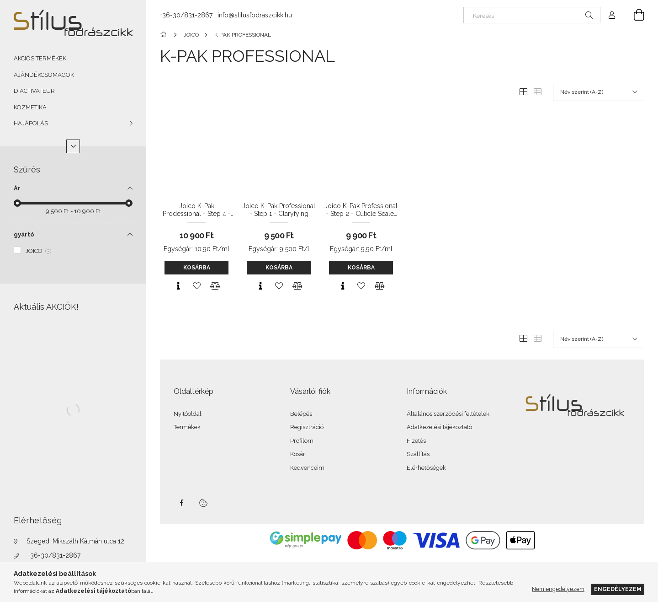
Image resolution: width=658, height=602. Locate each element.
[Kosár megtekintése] (633, 15)
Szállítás (418, 454)
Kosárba (196, 267)
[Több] (73, 146)
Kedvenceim (307, 467)
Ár (17, 188)
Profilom (301, 440)
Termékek (187, 427)
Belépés (301, 413)
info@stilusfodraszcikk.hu (255, 15)
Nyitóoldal (188, 413)
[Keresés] (531, 15)
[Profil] (611, 15)
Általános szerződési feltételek (448, 413)
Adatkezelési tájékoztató (439, 427)
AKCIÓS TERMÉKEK (40, 58)
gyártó (24, 234)
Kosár (297, 454)
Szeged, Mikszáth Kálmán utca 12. (76, 541)
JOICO (39, 250)
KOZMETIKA (30, 107)
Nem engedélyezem (558, 589)
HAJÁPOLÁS (31, 123)
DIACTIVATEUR (34, 90)
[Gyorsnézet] (178, 286)
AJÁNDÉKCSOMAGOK (44, 74)
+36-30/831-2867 (54, 555)
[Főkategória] (165, 35)
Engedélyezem (618, 589)
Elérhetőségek (426, 467)
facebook (181, 503)
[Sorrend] (598, 92)
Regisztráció (307, 427)
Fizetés (416, 440)
